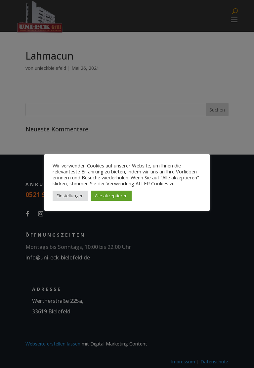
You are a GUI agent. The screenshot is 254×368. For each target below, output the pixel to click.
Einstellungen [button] (70, 196)
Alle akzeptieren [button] (111, 196)
